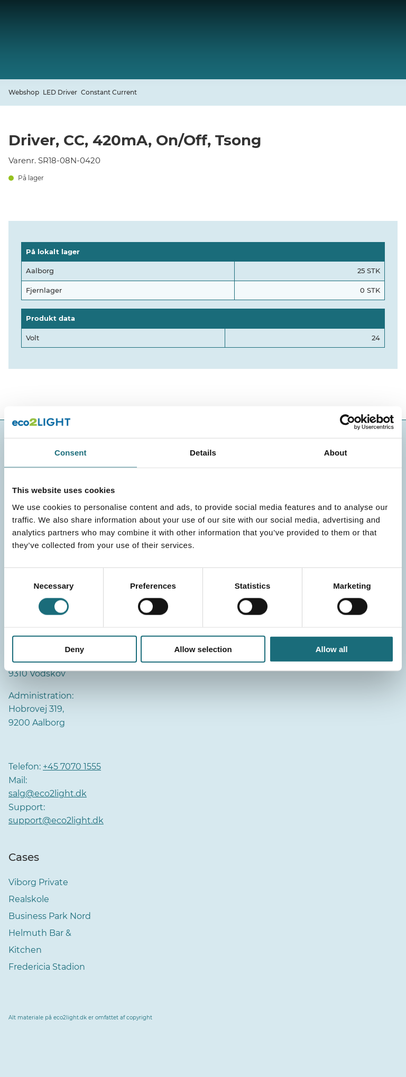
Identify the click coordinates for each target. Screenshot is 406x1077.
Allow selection (203, 648)
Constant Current (109, 92)
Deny (74, 648)
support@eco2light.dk (56, 820)
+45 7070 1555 (72, 767)
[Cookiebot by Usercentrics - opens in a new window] (347, 422)
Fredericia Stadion (46, 967)
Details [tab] (203, 452)
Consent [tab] (70, 452)
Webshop (23, 92)
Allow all (332, 648)
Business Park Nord (49, 916)
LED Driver (60, 92)
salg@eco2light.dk (47, 793)
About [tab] (335, 452)
